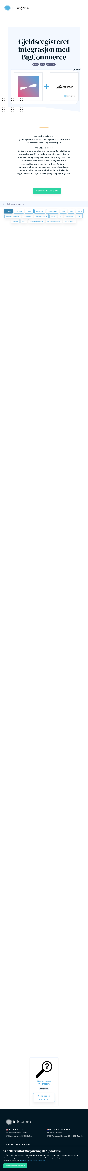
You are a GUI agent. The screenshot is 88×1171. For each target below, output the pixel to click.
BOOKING (27, 216)
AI (60, 216)
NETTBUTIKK (52, 211)
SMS (71, 211)
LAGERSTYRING (41, 216)
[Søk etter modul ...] (46, 204)
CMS (53, 216)
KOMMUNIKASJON (12, 216)
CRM (63, 211)
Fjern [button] (77, 69)
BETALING (39, 211)
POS (23, 221)
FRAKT (29, 211)
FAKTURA (19, 211)
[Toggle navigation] (83, 8)
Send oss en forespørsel (44, 1097)
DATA (80, 211)
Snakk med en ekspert (47, 190)
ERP (79, 216)
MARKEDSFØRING (36, 221)
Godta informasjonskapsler (15, 1166)
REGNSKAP (69, 216)
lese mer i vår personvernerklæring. (33, 1160)
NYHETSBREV (70, 221)
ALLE (8, 211)
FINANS (15, 221)
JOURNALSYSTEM (53, 221)
